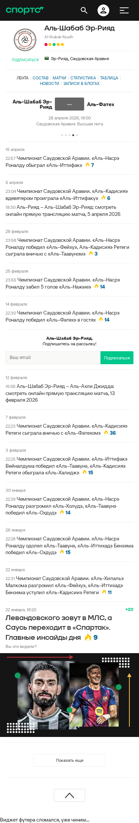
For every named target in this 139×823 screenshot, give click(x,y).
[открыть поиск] (84, 10)
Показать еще (69, 760)
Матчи (59, 77)
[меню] (124, 10)
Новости (49, 83)
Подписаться (25, 59)
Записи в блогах (81, 83)
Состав (41, 77)
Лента (23, 77)
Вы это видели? (21, 646)
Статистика (83, 77)
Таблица (109, 77)
